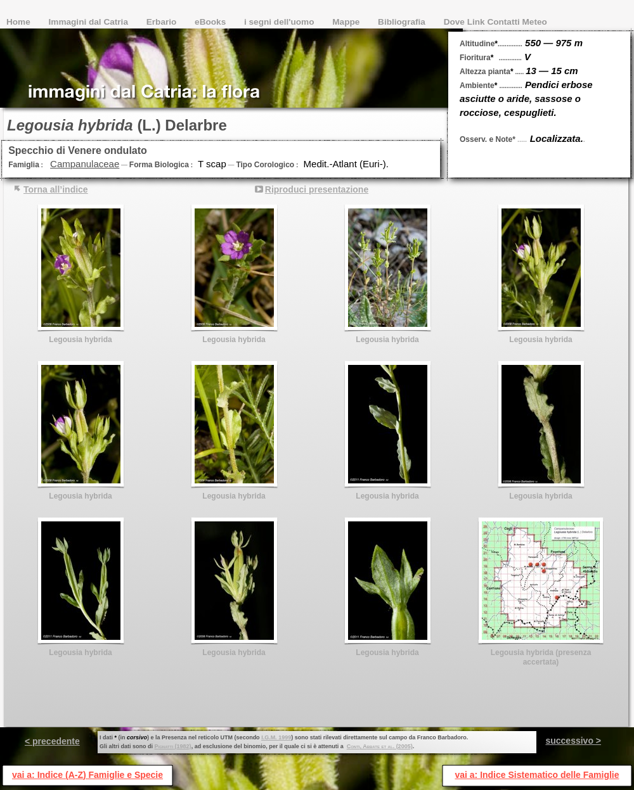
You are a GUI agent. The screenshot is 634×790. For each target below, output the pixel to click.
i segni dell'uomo (280, 22)
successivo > (573, 741)
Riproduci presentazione (316, 189)
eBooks (211, 22)
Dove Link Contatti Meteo (495, 22)
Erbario (162, 22)
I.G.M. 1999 (276, 737)
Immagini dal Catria (90, 22)
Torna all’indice (55, 189)
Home (19, 22)
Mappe (347, 22)
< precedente (52, 741)
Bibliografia (403, 22)
